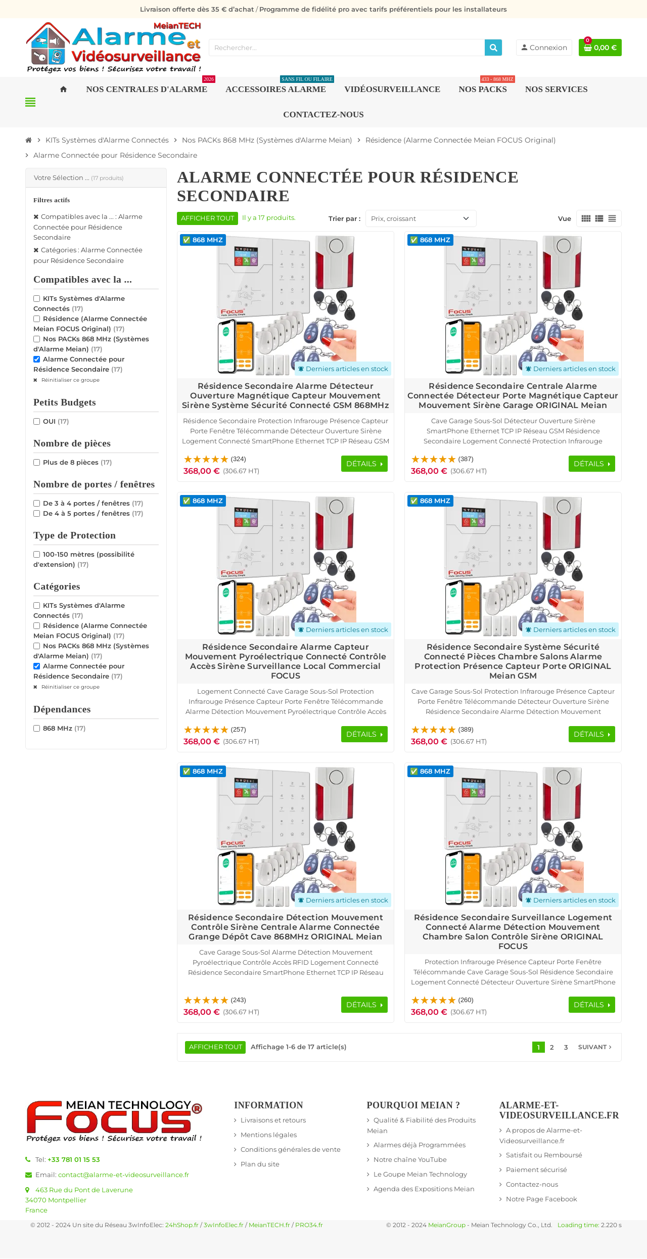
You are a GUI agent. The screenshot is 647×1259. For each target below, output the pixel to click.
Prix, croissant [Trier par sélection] (393, 218)
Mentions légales (269, 1135)
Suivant (596, 1047)
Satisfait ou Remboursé (544, 1155)
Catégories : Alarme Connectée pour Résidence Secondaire (88, 255)
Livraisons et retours (273, 1120)
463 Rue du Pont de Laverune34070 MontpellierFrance (79, 1200)
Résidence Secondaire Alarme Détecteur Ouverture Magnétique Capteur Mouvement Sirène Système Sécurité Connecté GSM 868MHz (285, 395)
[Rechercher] (493, 47)
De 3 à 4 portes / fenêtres (93, 503)
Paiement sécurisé (536, 1170)
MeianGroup (447, 1225)
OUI (56, 421)
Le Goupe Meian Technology (420, 1175)
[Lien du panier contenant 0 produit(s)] (600, 47)
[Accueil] (29, 140)
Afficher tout (207, 218)
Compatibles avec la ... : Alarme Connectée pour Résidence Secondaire (88, 226)
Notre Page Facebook (541, 1199)
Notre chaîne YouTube (410, 1160)
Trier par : (344, 218)
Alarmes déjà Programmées (420, 1145)
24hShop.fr (182, 1225)
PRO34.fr (309, 1225)
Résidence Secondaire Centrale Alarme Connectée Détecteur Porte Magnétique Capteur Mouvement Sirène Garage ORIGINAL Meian (512, 395)
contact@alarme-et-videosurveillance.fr (123, 1175)
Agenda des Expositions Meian (424, 1189)
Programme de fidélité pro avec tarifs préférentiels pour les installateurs (383, 9)
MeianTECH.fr (269, 1225)
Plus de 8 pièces (77, 462)
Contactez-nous (532, 1185)
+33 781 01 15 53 (74, 1160)
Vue (564, 218)
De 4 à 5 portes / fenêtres (93, 513)
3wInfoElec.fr (224, 1225)
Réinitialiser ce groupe (70, 380)
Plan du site (260, 1164)
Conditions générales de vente (291, 1150)
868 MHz (64, 728)
